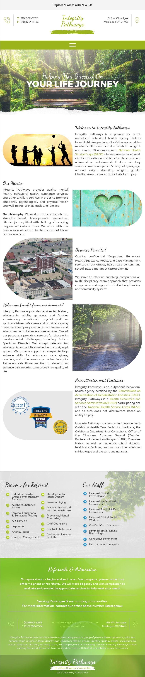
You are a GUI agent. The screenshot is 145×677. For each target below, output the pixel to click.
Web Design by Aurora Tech (72, 672)
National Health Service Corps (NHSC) (114, 407)
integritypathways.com (72, 626)
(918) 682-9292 (29, 18)
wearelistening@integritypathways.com (75, 622)
